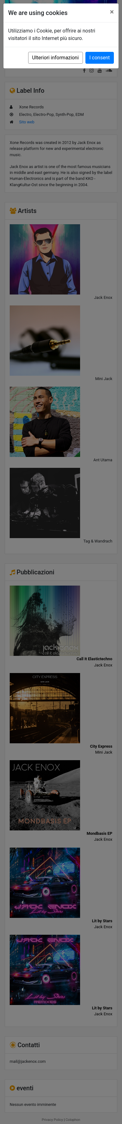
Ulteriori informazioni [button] (55, 58)
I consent (99, 58)
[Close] (112, 11)
